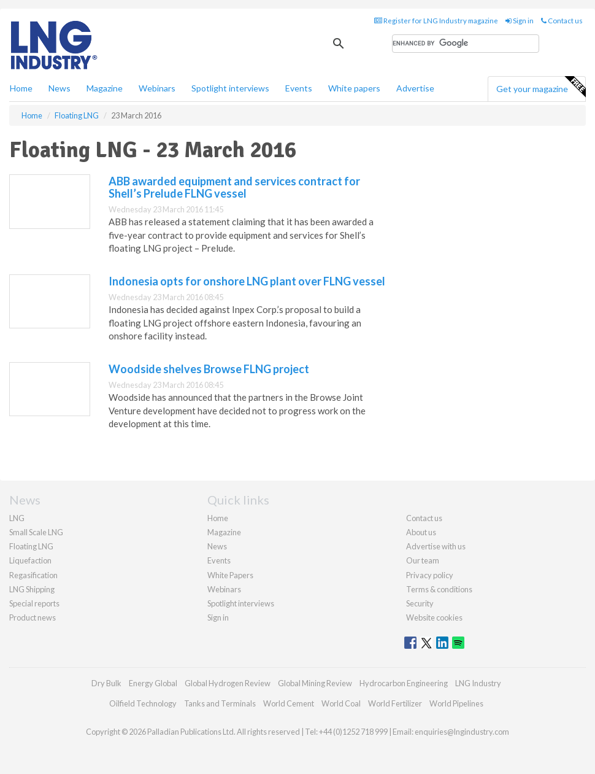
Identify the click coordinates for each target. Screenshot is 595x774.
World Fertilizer (395, 703)
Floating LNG (31, 546)
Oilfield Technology (143, 703)
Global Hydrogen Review (228, 683)
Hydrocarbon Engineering (403, 683)
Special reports (34, 603)
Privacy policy (429, 575)
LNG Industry (478, 683)
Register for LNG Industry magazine (436, 21)
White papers (354, 88)
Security (420, 603)
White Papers (230, 575)
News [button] (59, 88)
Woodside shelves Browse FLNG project (209, 369)
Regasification (33, 575)
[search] (465, 43)
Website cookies (434, 617)
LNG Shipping (32, 589)
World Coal (341, 703)
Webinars (157, 88)
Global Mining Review (315, 683)
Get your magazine (540, 87)
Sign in (519, 21)
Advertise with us (436, 546)
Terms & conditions (439, 589)
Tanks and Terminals (220, 703)
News (217, 546)
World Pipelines (456, 703)
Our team (422, 560)
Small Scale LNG (36, 532)
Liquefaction (30, 560)
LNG (17, 518)
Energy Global (153, 683)
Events (298, 88)
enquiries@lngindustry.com (462, 732)
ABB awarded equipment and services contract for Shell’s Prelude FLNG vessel (234, 187)
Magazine (104, 88)
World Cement (288, 703)
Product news (32, 617)
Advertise (415, 88)
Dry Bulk (106, 683)
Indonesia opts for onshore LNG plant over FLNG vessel (247, 281)
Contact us (562, 21)
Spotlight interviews (230, 88)
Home (21, 88)
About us (421, 532)
